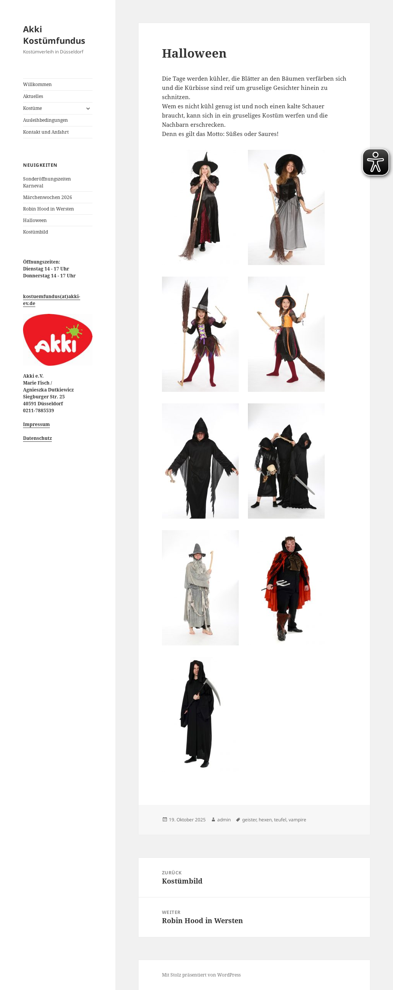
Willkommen (37, 84)
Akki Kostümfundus (54, 34)
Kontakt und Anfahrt (46, 132)
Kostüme (32, 108)
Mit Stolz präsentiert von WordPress (201, 975)
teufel (280, 819)
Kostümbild (35, 232)
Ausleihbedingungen (45, 120)
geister (249, 819)
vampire (297, 819)
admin (224, 819)
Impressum (36, 424)
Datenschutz (37, 438)
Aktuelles (33, 96)
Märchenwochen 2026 (47, 197)
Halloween (35, 220)
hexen (265, 819)
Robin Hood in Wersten (48, 209)
